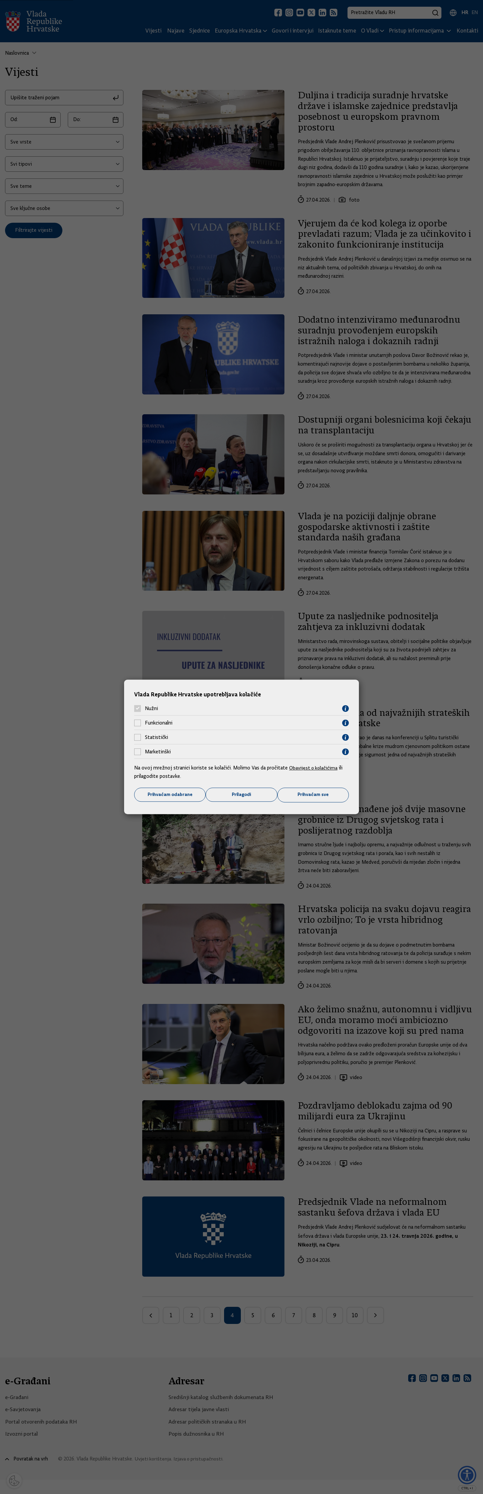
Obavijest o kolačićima (314, 767)
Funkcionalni (158, 723)
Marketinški (158, 752)
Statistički (156, 737)
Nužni (151, 708)
